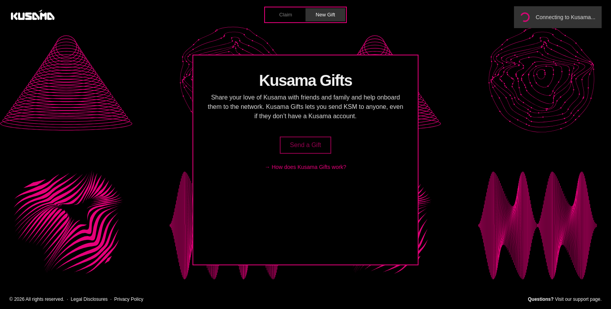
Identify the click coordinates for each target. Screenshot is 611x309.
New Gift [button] (325, 15)
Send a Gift (305, 145)
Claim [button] (285, 15)
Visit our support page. (578, 299)
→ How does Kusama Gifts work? (305, 167)
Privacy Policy (128, 299)
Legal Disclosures (89, 299)
